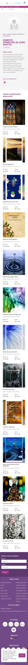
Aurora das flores (8, 541)
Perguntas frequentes (6, 608)
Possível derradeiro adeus (10, 277)
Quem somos (4, 590)
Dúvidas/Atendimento (6, 582)
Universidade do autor (21, 590)
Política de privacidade (21, 582)
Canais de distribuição (21, 596)
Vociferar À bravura (8, 389)
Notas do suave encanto (10, 352)
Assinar (5, 572)
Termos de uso (4, 596)
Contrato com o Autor (6, 598)
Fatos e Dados (4, 593)
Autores (9, 34)
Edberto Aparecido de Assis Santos (11, 129)
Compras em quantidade (22, 593)
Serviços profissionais (21, 588)
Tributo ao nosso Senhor (10, 127)
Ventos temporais (8, 164)
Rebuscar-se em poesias (10, 239)
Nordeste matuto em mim (10, 202)
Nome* (3, 558)
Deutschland (16, 7)
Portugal (6, 7)
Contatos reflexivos (9, 427)
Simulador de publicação (22, 600)
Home (4, 34)
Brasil (2, 7)
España (11, 7)
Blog (2, 588)
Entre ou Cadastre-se (19, 3)
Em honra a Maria (8, 503)
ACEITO (22, 655)
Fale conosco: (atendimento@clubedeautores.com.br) (14, 611)
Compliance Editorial (21, 585)
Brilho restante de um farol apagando (11, 465)
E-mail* (3, 564)
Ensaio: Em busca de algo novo (12, 314)
